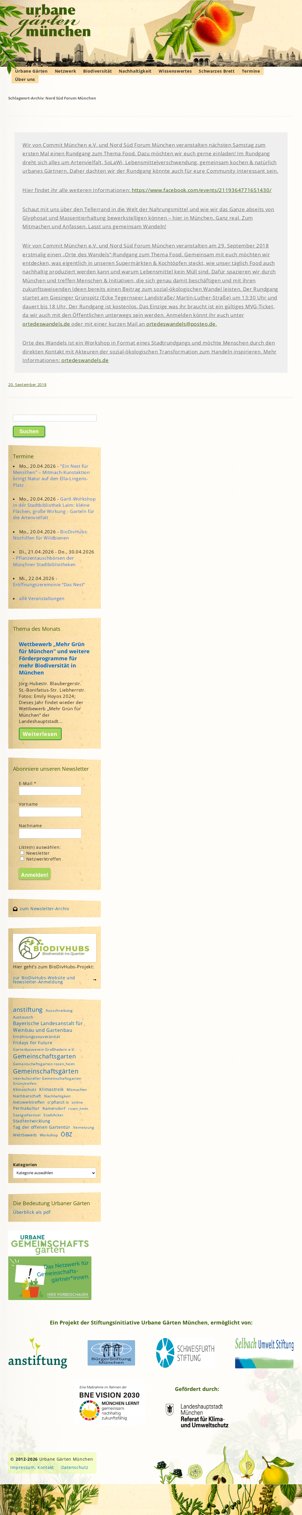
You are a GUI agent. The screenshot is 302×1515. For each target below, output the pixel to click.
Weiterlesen (40, 733)
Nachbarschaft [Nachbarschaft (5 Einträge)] (27, 1096)
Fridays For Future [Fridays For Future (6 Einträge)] (32, 1042)
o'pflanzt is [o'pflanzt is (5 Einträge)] (58, 1102)
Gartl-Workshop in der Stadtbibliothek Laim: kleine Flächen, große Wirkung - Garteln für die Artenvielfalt (54, 508)
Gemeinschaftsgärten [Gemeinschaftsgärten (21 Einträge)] (45, 1071)
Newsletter (35, 853)
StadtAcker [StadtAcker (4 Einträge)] (53, 1114)
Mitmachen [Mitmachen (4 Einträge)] (77, 1089)
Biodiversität (97, 71)
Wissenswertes (175, 71)
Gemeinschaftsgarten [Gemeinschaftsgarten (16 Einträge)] (44, 1056)
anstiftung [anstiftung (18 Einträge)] (28, 1009)
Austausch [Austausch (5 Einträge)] (23, 1017)
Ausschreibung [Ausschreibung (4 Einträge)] (59, 1010)
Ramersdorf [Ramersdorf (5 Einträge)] (53, 1108)
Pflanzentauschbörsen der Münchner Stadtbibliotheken (44, 561)
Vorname (28, 804)
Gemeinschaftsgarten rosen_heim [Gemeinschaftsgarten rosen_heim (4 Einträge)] (44, 1063)
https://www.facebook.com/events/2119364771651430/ (201, 190)
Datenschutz (74, 1467)
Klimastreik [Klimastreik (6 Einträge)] (51, 1089)
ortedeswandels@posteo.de (181, 323)
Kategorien (25, 1164)
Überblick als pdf (32, 1212)
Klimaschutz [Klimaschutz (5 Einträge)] (25, 1089)
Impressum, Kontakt (32, 1467)
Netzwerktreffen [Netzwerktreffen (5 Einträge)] (29, 1102)
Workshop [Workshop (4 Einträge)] (49, 1135)
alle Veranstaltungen (42, 598)
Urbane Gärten (31, 71)
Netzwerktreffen (40, 859)
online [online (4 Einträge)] (77, 1102)
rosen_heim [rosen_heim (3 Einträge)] (78, 1109)
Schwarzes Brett (217, 71)
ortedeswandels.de (46, 323)
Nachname (30, 825)
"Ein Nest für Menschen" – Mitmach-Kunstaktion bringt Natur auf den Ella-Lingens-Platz (51, 475)
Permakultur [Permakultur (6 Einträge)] (26, 1108)
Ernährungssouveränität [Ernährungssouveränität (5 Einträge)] (36, 1036)
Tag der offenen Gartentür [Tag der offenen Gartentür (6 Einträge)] (41, 1127)
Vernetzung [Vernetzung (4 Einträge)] (83, 1127)
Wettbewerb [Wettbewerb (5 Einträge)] (25, 1135)
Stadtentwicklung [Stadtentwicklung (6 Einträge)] (31, 1121)
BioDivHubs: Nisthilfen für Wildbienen (50, 535)
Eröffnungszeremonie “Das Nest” (49, 584)
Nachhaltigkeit (135, 71)
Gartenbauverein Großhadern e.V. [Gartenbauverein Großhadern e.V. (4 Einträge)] (44, 1049)
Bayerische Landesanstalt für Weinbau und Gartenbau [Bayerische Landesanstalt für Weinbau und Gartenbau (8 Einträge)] (48, 1026)
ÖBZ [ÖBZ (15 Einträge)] (67, 1134)
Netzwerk (65, 71)
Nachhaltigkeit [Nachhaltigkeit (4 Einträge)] (57, 1096)
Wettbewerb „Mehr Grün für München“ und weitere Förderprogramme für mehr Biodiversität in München (54, 658)
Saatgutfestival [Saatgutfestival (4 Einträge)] (27, 1114)
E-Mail (28, 783)
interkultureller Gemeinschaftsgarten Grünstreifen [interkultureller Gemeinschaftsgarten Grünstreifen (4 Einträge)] (47, 1081)
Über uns (25, 79)
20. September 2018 (27, 384)
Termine (251, 71)
